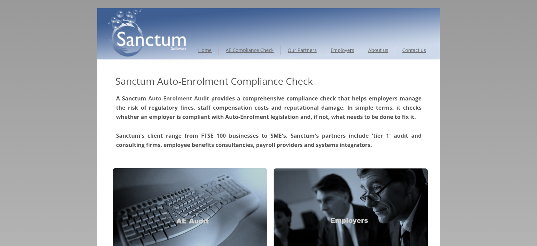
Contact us (414, 50)
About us (378, 50)
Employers (342, 50)
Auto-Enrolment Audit (178, 98)
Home (205, 50)
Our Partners (302, 50)
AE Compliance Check (250, 50)
